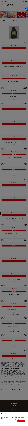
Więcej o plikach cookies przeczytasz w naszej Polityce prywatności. (11, 419)
